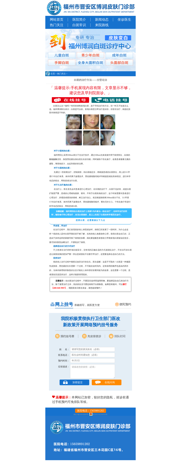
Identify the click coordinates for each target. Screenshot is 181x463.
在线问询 (110, 385)
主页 (53, 74)
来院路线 (102, 25)
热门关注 (56, 25)
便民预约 (125, 304)
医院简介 (79, 19)
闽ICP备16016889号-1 (82, 417)
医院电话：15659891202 (90, 413)
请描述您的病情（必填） (92, 372)
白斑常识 (79, 25)
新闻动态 (102, 19)
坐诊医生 (124, 19)
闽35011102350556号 (99, 417)
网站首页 (56, 19)
